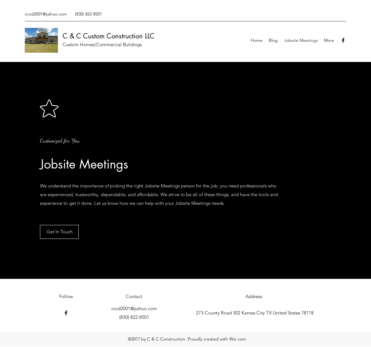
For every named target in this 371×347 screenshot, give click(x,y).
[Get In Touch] (59, 232)
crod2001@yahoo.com (46, 14)
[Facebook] (343, 40)
